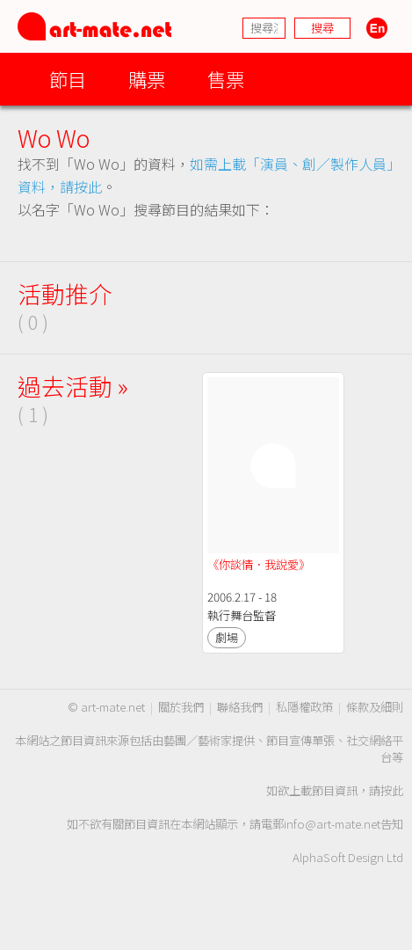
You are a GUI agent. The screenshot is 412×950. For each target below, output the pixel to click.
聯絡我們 (240, 706)
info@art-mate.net (332, 823)
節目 (67, 78)
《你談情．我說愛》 (258, 564)
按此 (391, 790)
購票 (146, 78)
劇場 (226, 637)
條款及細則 (374, 706)
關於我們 (181, 706)
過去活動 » (73, 386)
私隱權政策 (304, 706)
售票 (225, 78)
